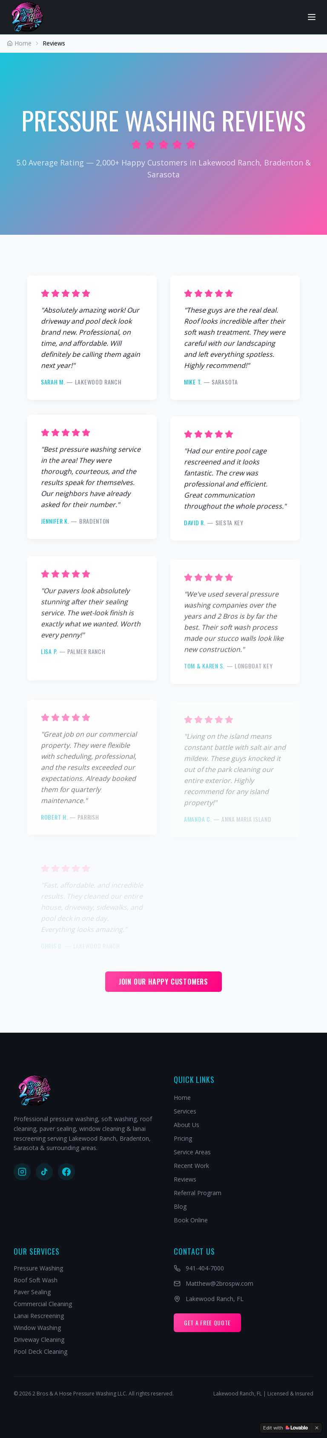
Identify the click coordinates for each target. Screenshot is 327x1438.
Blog (180, 1206)
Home (182, 1097)
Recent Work (191, 1166)
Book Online (191, 1220)
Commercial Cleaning (43, 1304)
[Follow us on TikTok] (44, 1171)
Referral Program (197, 1193)
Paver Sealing (32, 1292)
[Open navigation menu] (311, 17)
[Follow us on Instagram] (22, 1171)
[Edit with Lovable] (285, 1428)
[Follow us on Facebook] (66, 1171)
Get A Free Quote (207, 1322)
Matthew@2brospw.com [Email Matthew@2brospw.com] (213, 1283)
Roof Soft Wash (35, 1280)
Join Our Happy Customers (163, 982)
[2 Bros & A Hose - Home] (27, 17)
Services (185, 1111)
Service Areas (192, 1152)
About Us (186, 1125)
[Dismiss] (317, 1428)
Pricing (183, 1138)
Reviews (185, 1179)
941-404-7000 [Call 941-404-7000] (199, 1268)
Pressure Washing (38, 1268)
